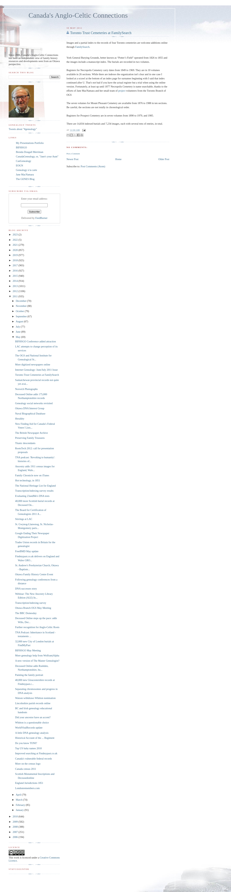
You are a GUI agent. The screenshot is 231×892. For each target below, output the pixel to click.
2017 (15, 265)
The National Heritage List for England (35, 485)
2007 (15, 832)
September (21, 316)
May (18, 336)
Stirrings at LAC (23, 519)
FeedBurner (41, 218)
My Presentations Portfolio (30, 143)
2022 (15, 239)
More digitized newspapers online (32, 364)
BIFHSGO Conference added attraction (35, 341)
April (19, 794)
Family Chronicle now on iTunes (32, 475)
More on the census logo (28, 763)
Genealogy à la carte (26, 170)
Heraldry (19, 418)
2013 (15, 286)
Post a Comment (73, 154)
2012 (15, 291)
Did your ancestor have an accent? (33, 717)
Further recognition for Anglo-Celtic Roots (37, 627)
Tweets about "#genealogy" (23, 129)
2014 (15, 280)
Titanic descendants (25, 443)
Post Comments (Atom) (93, 166)
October (20, 311)
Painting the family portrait (29, 675)
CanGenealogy (23, 161)
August (20, 321)
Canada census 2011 (25, 768)
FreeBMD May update (26, 551)
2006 (15, 837)
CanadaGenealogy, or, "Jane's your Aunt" (37, 156)
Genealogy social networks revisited (34, 403)
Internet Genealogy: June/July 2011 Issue (36, 369)
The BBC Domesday (26, 613)
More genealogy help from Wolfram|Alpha (37, 655)
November (21, 305)
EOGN (19, 165)
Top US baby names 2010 (28, 748)
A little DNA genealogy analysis (32, 732)
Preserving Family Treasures (30, 437)
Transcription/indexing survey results (34, 490)
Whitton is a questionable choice (32, 722)
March (19, 799)
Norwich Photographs (26, 389)
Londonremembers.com (27, 788)
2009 (15, 821)
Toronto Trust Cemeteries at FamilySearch (100, 33)
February (21, 804)
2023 (15, 234)
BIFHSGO (21, 147)
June (18, 331)
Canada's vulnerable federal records (33, 758)
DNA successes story (26, 588)
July (18, 326)
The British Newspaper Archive (31, 432)
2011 (15, 296)
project (121, 90)
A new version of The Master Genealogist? (37, 660)
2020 (15, 250)
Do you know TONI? (26, 743)
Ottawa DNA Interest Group (29, 408)
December (21, 300)
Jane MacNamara (25, 174)
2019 (15, 255)
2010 (15, 816)
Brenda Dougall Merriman (29, 152)
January (20, 810)
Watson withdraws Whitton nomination (35, 698)
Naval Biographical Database (30, 413)
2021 (15, 244)
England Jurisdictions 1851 (29, 782)
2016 (15, 270)
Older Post (163, 159)
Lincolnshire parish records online (33, 703)
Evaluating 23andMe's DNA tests (32, 495)
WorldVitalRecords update (29, 727)
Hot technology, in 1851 (27, 480)
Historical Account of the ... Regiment (35, 737)
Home (118, 159)
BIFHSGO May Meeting (28, 650)
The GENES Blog (25, 179)
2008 (15, 826)
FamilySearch (82, 46)
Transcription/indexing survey (30, 602)
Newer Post (72, 159)
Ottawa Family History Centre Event (34, 574)
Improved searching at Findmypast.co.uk (36, 753)
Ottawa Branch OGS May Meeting (33, 607)
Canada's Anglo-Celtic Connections (78, 15)
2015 (15, 275)
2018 (15, 260)
